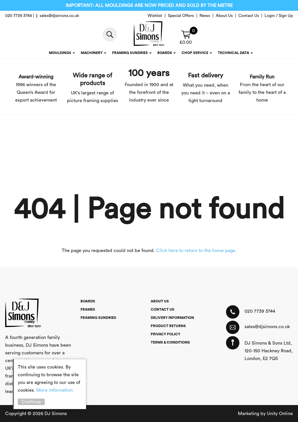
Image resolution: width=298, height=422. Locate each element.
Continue (31, 401)
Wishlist (155, 16)
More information (54, 390)
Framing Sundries (130, 53)
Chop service (195, 53)
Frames (87, 309)
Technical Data (233, 53)
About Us (224, 16)
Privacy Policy (165, 334)
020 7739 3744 (260, 311)
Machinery (92, 53)
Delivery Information (172, 318)
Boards (164, 53)
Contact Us (248, 16)
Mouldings (60, 53)
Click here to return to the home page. (196, 250)
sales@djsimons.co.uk (267, 326)
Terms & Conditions (170, 342)
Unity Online (280, 413)
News (205, 16)
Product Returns (168, 326)
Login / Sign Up (279, 16)
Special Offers (181, 16)
